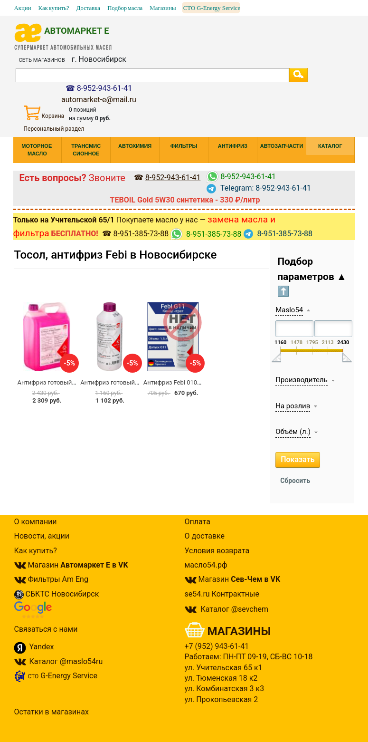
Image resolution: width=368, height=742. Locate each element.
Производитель (301, 380)
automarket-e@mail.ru (98, 99)
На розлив (292, 406)
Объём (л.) (293, 431)
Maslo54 (289, 310)
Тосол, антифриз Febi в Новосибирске (115, 254)
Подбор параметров (312, 276)
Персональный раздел (54, 128)
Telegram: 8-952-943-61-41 (259, 188)
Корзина (44, 113)
